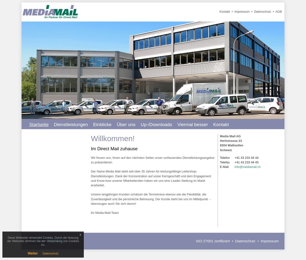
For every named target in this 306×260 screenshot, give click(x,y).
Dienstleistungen (71, 124)
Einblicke (102, 124)
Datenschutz (262, 11)
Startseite (39, 124)
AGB (278, 11)
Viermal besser (192, 124)
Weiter (33, 253)
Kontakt (225, 11)
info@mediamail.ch (248, 167)
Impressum (241, 11)
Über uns (126, 124)
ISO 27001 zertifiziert (213, 241)
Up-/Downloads (156, 124)
